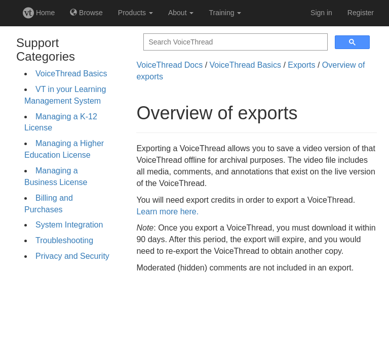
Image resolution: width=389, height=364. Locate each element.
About (180, 13)
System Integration (69, 224)
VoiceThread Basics (71, 73)
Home (39, 12)
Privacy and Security (72, 256)
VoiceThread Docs (169, 65)
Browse (86, 13)
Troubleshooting (64, 240)
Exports (301, 65)
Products (135, 13)
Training (225, 13)
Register (360, 13)
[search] (234, 42)
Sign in (321, 13)
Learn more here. (167, 211)
